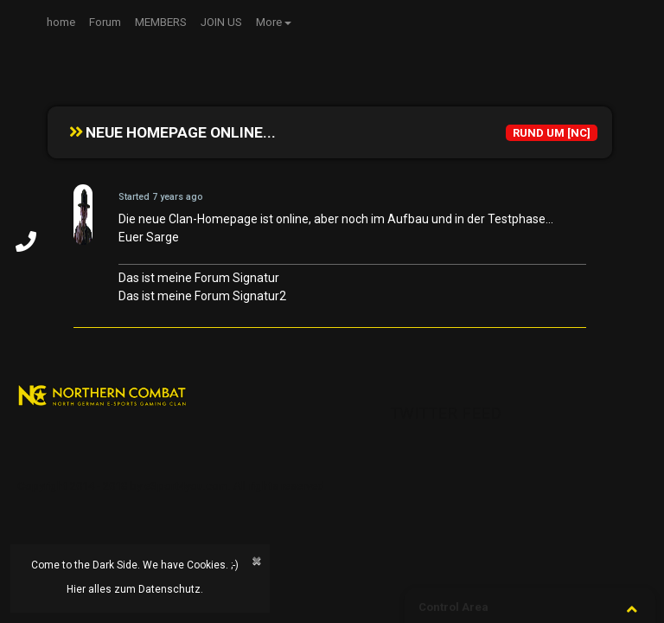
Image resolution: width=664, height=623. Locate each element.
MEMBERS (161, 22)
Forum (105, 22)
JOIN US (221, 22)
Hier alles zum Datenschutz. (135, 589)
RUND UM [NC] (552, 132)
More (269, 22)
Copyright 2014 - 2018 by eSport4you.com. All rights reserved (170, 485)
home (61, 22)
